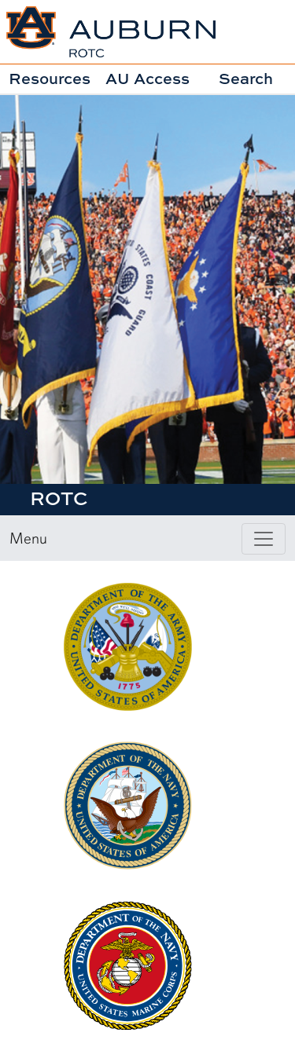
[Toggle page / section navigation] (264, 539)
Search (246, 78)
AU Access (147, 78)
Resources (49, 78)
